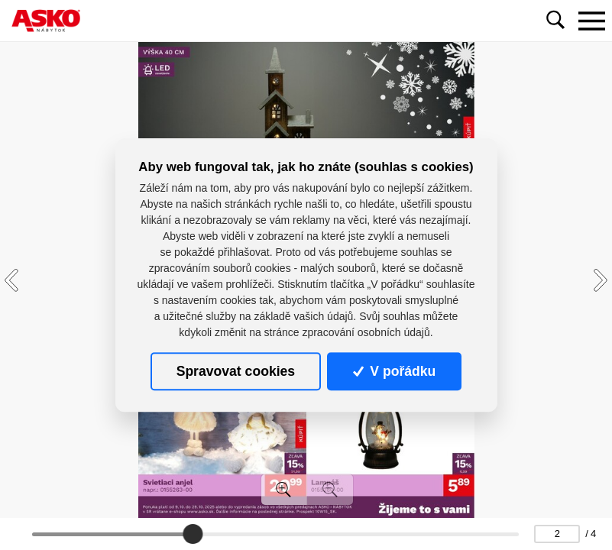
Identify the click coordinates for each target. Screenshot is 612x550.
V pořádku (394, 371)
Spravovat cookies (235, 371)
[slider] (192, 534)
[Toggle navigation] (591, 20)
